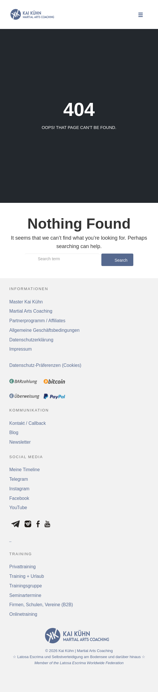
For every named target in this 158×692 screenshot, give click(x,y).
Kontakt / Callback (27, 423)
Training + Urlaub (26, 576)
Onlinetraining (23, 614)
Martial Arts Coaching (30, 311)
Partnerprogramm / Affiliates (37, 320)
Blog (13, 432)
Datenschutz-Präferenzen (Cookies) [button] (45, 365)
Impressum (20, 349)
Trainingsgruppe (25, 585)
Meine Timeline (24, 469)
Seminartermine (25, 595)
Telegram (18, 479)
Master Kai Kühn (26, 301)
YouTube (18, 507)
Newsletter (20, 442)
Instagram (19, 488)
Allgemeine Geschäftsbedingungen (44, 330)
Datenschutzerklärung (31, 339)
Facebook (19, 498)
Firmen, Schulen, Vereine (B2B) (41, 604)
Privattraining (22, 566)
